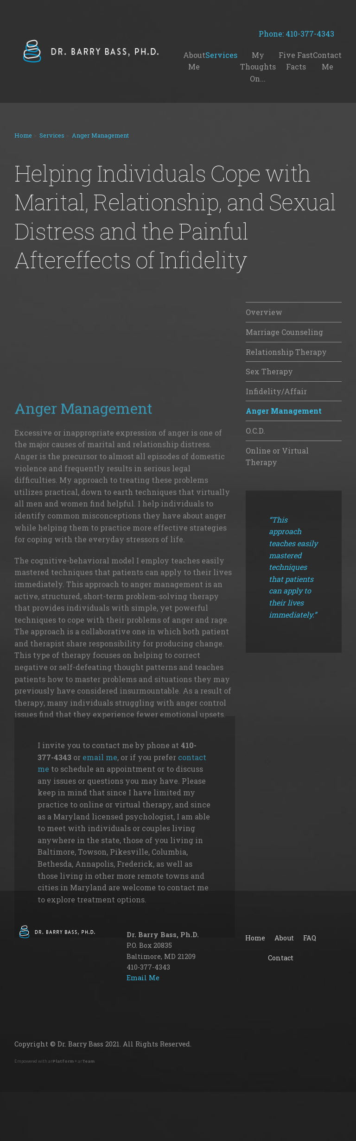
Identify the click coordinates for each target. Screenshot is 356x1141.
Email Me (143, 977)
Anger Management (100, 135)
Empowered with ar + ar (54, 1061)
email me (100, 886)
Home (23, 135)
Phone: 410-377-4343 (300, 33)
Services (51, 135)
